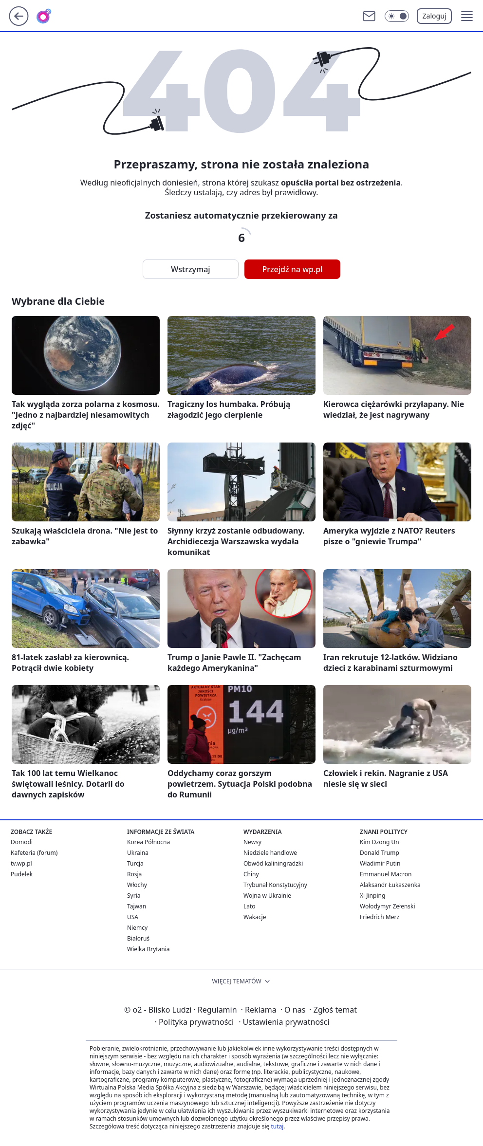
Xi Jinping (372, 895)
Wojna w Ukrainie (267, 895)
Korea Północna (148, 842)
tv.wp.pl (21, 863)
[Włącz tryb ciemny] (397, 16)
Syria (134, 895)
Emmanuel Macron (385, 874)
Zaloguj (434, 15)
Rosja (134, 874)
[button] (467, 16)
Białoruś (138, 938)
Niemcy (137, 928)
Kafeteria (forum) (34, 853)
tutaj (277, 1126)
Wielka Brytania (148, 949)
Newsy (252, 842)
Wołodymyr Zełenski (387, 906)
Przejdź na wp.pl (292, 269)
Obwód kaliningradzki (273, 863)
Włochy (137, 885)
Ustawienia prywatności (284, 1022)
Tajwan (136, 906)
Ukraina (138, 853)
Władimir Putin (380, 863)
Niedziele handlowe (270, 853)
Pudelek (22, 874)
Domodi (22, 842)
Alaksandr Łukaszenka (390, 885)
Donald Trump (379, 853)
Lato (249, 906)
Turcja (135, 863)
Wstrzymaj (190, 269)
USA (132, 917)
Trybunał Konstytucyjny (275, 885)
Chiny (251, 874)
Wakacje (254, 917)
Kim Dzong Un (379, 842)
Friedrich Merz (379, 917)
